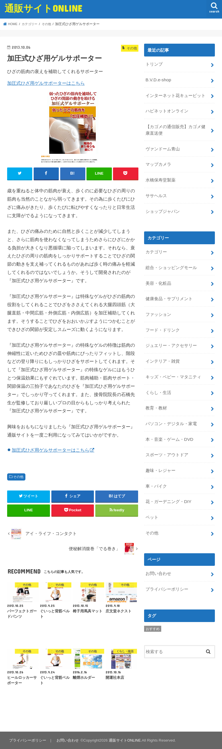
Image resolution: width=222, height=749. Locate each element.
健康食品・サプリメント (169, 291)
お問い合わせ (158, 558)
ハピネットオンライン (167, 109)
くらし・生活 (158, 382)
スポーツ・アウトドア (167, 442)
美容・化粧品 (158, 276)
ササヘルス (156, 191)
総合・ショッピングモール (171, 261)
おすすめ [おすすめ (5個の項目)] (153, 612)
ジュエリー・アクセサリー (171, 336)
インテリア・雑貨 (163, 352)
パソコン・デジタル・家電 (171, 412)
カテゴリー (156, 246)
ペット (152, 502)
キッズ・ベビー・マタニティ (173, 367)
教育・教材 (156, 397)
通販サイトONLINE (43, 8)
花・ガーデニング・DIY (168, 487)
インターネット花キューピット (175, 94)
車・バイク (156, 472)
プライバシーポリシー (167, 573)
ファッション (158, 306)
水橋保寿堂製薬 (160, 175)
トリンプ (154, 63)
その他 (18, 477)
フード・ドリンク (163, 321)
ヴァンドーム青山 (163, 145)
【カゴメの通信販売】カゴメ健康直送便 (178, 127)
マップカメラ (158, 160)
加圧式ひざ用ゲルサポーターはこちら (46, 83)
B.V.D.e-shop (158, 78)
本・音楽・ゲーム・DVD (169, 427)
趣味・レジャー (160, 457)
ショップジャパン (163, 206)
